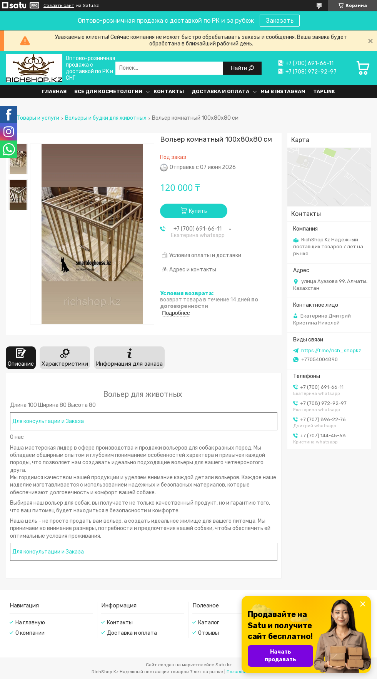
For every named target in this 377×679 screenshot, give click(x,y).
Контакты (168, 91)
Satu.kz (223, 664)
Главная (54, 91)
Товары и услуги (38, 118)
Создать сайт (58, 5)
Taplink (324, 91)
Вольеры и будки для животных (106, 118)
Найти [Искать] (240, 68)
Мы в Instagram (282, 91)
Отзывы (208, 633)
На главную (30, 622)
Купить (198, 211)
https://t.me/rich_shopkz (331, 350)
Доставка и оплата (220, 91)
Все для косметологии (108, 91)
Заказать (280, 20)
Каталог (208, 622)
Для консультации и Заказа (48, 421)
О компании (30, 633)
